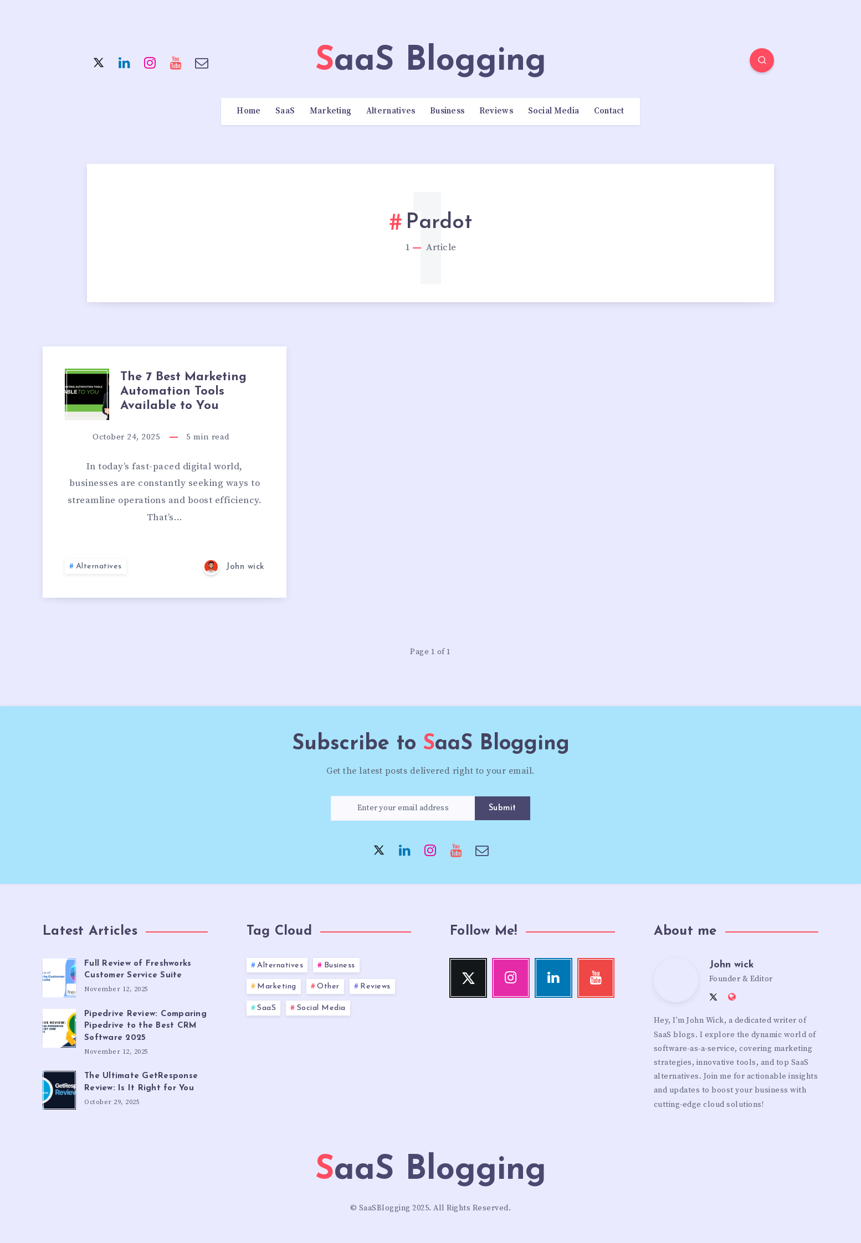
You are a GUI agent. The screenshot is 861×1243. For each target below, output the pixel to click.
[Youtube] (176, 62)
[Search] (762, 60)
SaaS (285, 111)
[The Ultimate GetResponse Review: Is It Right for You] (59, 1088)
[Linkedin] (124, 62)
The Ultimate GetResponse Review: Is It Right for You (141, 1082)
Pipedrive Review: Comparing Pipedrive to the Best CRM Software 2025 (145, 1026)
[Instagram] (150, 62)
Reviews (496, 111)
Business (447, 111)
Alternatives (391, 111)
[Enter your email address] (403, 808)
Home (248, 111)
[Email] (201, 62)
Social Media (554, 111)
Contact (609, 111)
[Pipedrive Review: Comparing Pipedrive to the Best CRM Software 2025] (59, 1026)
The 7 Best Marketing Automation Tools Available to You (183, 392)
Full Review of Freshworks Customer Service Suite (137, 970)
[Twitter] (98, 62)
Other (328, 986)
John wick (731, 965)
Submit (502, 808)
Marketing (331, 111)
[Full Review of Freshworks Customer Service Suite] (59, 976)
